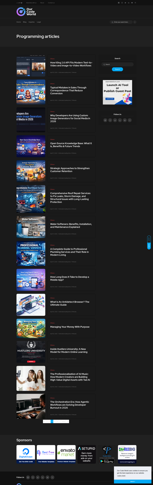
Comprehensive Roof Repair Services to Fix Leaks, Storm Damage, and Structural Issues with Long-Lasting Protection (70, 198)
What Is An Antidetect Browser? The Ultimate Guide (69, 303)
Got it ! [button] (132, 481)
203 (63, 421)
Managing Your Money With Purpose (69, 326)
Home (18, 22)
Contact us (51, 3)
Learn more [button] (121, 475)
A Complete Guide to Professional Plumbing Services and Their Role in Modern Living (69, 251)
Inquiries (32, 22)
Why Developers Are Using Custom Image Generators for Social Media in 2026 (70, 118)
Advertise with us (31, 3)
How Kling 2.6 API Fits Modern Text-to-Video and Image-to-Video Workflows (71, 64)
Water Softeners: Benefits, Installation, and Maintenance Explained (71, 226)
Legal (39, 22)
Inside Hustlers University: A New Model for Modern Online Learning (68, 350)
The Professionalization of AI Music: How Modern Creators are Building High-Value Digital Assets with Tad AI (70, 376)
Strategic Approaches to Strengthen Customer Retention (70, 170)
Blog (24, 22)
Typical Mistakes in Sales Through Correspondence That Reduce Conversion (68, 90)
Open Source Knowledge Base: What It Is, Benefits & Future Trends (71, 145)
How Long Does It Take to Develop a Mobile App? (69, 278)
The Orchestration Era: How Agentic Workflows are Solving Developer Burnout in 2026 (69, 404)
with (19, 3)
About (42, 3)
